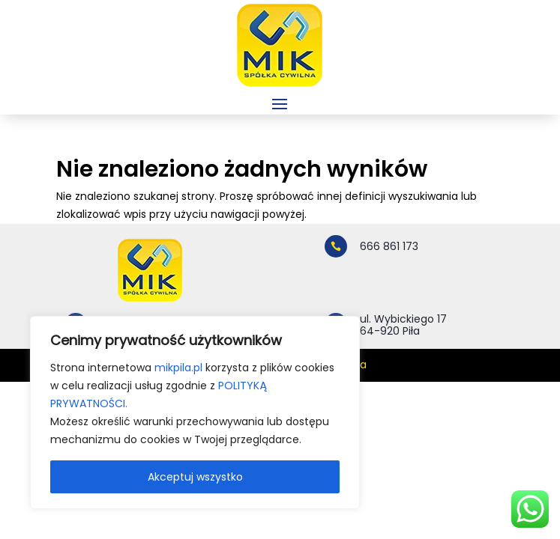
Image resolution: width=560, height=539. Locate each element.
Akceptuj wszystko (195, 476)
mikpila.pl (178, 367)
